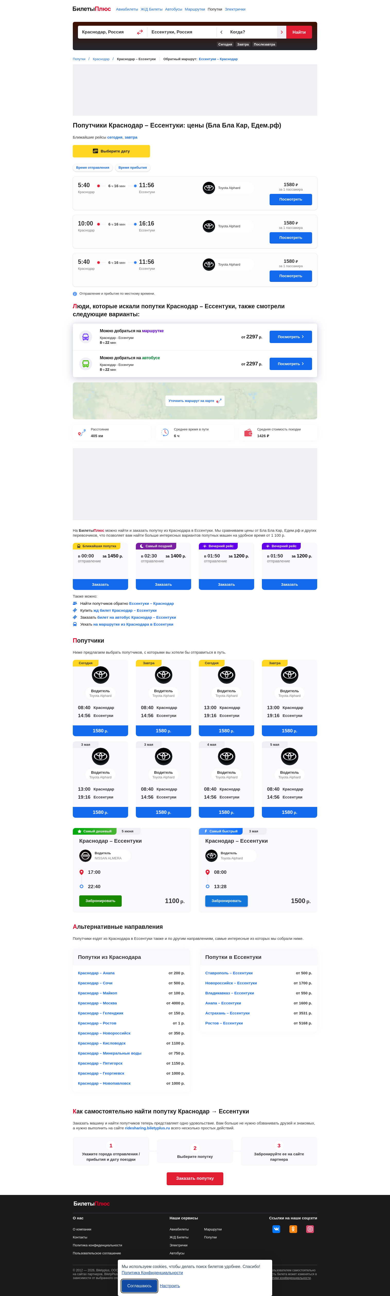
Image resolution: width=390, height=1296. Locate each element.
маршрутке (153, 331)
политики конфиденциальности (288, 1278)
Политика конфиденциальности (97, 1245)
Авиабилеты (127, 9)
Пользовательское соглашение (97, 1253)
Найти (299, 32)
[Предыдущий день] (221, 32)
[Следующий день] (281, 32)
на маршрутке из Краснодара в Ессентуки (133, 624)
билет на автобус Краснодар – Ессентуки (136, 617)
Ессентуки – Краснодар (218, 59)
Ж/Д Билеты (152, 9)
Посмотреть (290, 199)
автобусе (151, 358)
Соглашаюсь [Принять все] (139, 1286)
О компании (82, 1229)
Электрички (235, 9)
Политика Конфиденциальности (152, 1273)
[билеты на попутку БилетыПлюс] (92, 1205)
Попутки (215, 9)
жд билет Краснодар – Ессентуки (125, 610)
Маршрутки (195, 9)
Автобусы (173, 9)
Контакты (80, 1237)
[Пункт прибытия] (182, 32)
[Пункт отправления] (112, 32)
